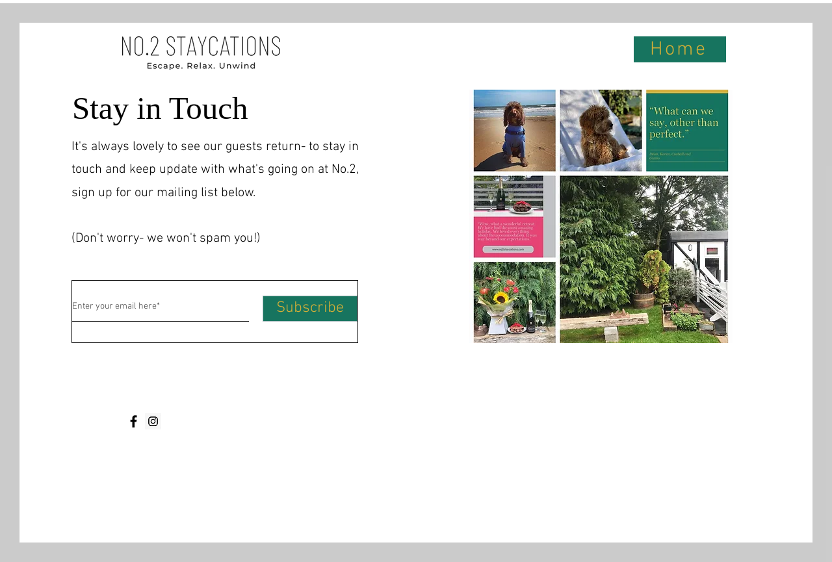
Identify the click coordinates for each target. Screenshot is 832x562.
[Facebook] (133, 421)
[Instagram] (153, 421)
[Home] (680, 49)
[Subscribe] (310, 309)
